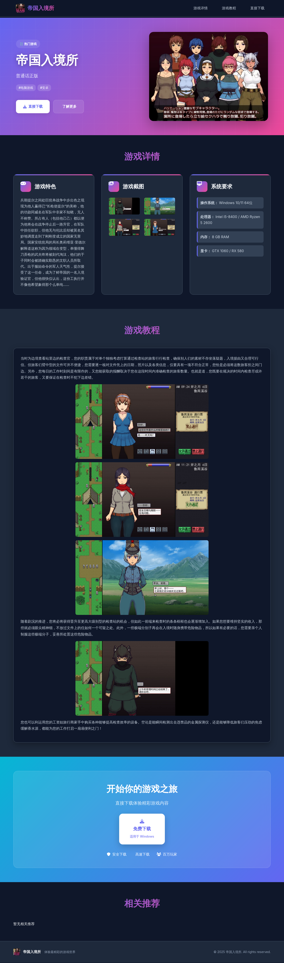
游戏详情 (200, 8)
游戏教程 (229, 8)
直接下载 (257, 8)
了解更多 (69, 106)
